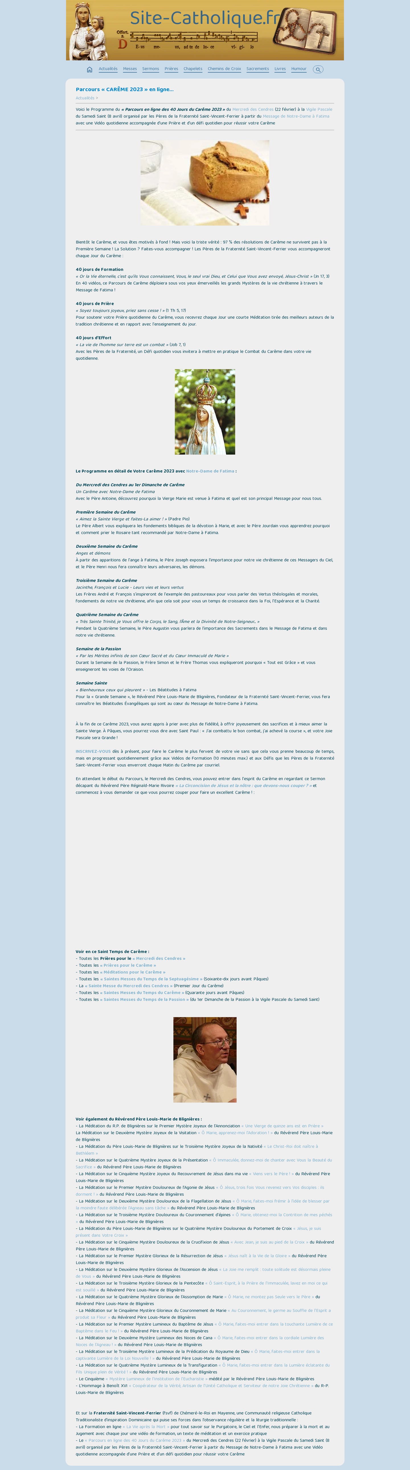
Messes (130, 69)
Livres (280, 69)
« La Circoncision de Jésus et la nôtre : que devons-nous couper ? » (243, 786)
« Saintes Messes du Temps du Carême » (142, 993)
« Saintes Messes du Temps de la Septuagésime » (151, 980)
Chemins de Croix (224, 69)
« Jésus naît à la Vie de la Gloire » (257, 1256)
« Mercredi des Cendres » (158, 959)
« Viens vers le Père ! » (271, 1174)
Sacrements (258, 69)
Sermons (150, 69)
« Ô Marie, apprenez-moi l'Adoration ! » (234, 1133)
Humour (299, 69)
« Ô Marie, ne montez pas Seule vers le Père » (269, 1297)
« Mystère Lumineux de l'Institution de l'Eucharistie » (157, 1379)
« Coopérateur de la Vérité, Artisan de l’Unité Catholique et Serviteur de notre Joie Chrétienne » (221, 1386)
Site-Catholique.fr (205, 20)
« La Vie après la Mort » (146, 1427)
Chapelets (193, 69)
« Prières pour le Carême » (128, 966)
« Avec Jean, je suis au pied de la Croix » (269, 1243)
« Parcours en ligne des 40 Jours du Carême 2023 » (135, 1441)
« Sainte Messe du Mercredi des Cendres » (129, 986)
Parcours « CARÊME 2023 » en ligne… (125, 90)
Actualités (108, 69)
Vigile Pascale (319, 110)
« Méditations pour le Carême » (132, 973)
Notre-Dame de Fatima (210, 472)
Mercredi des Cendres (253, 110)
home (89, 69)
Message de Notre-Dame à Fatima (296, 117)
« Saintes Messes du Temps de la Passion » (144, 1000)
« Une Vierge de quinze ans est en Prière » (282, 1126)
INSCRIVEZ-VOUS (93, 752)
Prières (171, 69)
